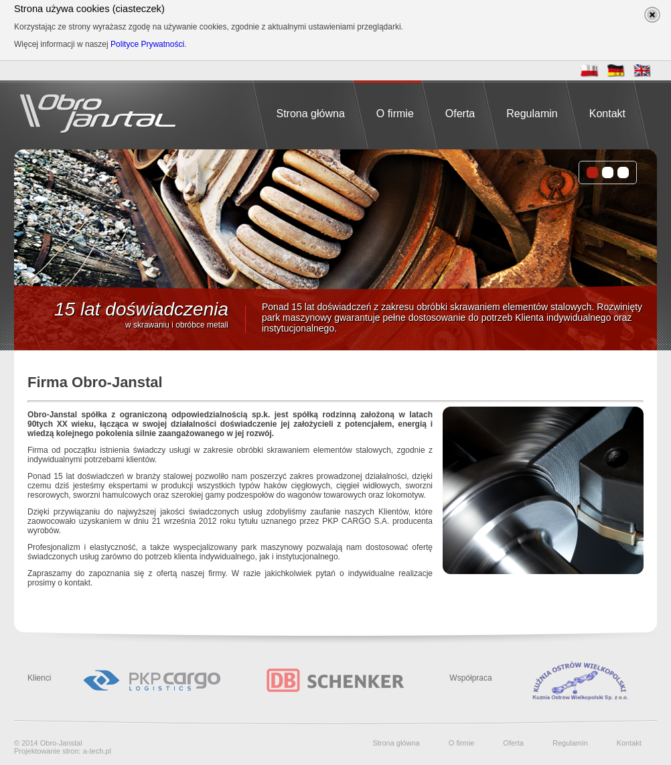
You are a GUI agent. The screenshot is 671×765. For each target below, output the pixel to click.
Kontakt (607, 113)
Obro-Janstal (61, 743)
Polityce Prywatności (147, 44)
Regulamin (531, 113)
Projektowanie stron (46, 751)
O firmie (395, 113)
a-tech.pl (97, 751)
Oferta (460, 113)
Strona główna (310, 113)
